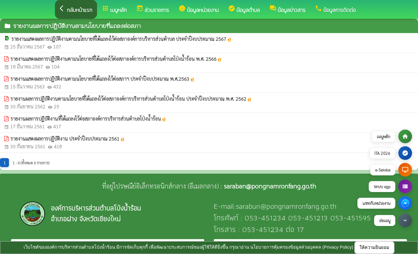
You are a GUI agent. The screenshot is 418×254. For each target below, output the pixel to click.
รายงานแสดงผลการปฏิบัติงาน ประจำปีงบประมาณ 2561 (67, 138)
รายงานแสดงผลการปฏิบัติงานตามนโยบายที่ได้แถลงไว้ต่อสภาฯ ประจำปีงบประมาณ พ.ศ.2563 (102, 79)
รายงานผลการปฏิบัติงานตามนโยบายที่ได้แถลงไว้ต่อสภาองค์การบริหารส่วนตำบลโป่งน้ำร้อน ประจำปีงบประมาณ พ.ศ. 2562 (131, 99)
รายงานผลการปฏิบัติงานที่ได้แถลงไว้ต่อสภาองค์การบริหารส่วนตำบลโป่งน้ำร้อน (88, 119)
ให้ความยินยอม (374, 247)
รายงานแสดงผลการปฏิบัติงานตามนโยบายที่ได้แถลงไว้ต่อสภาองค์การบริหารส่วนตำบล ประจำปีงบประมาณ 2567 (121, 39)
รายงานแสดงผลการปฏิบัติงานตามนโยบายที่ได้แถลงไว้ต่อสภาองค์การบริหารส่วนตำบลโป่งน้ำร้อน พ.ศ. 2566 (116, 59)
